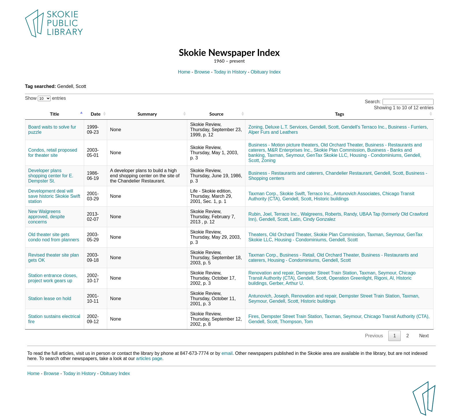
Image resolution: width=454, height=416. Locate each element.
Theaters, (258, 234)
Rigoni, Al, (384, 278)
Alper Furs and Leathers (273, 132)
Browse (202, 71)
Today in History (230, 71)
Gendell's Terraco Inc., (364, 127)
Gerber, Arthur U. (286, 283)
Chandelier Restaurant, (349, 173)
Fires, (254, 316)
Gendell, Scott (343, 239)
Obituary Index (266, 71)
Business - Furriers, (408, 127)
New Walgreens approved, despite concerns (46, 216)
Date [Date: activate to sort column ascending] (96, 113)
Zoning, (256, 127)
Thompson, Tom (296, 321)
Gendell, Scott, (325, 127)
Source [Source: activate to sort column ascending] (216, 113)
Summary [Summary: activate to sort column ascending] (147, 113)
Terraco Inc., (319, 193)
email (227, 353)
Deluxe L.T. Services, (286, 127)
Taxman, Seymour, (286, 155)
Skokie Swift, (293, 193)
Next (424, 335)
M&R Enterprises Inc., (290, 150)
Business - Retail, (298, 255)
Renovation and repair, (271, 272)
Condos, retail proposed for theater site (52, 153)
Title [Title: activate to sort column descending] (54, 113)
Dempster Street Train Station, (327, 272)
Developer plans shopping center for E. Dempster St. (50, 175)
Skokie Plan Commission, (340, 150)
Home (184, 71)
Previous (374, 335)
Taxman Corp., (263, 193)
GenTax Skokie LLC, (328, 155)
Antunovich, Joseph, (269, 295)
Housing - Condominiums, (376, 155)
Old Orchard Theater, (342, 144)
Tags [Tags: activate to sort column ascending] (339, 113)
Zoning (269, 160)
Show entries (45, 98)
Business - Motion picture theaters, (283, 144)
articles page (149, 358)
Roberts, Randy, (341, 214)
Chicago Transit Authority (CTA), (397, 316)
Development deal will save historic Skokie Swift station (54, 196)
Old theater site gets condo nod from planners (53, 237)
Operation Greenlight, (351, 278)
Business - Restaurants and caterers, (286, 173)
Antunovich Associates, (357, 193)
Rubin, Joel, (260, 214)
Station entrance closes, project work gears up (52, 278)
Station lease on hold (49, 298)
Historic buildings (331, 198)
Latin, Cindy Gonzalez (313, 219)
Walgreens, (312, 214)
